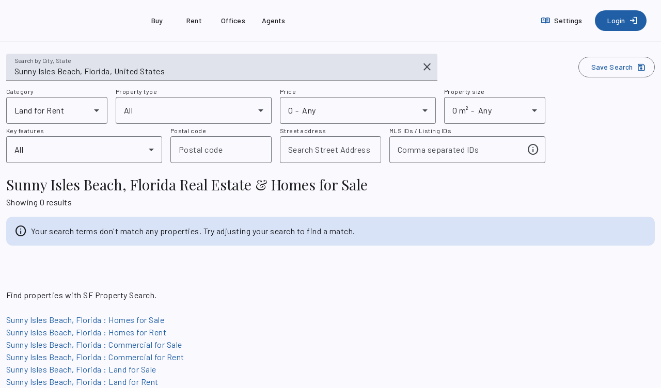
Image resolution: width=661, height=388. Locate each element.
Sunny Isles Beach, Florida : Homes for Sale (85, 320)
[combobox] (214, 71)
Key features (25, 130)
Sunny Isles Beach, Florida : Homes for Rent (86, 332)
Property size (464, 91)
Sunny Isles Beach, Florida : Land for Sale (81, 369)
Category (20, 91)
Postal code (188, 130)
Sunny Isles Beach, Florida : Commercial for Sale (94, 344)
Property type (136, 91)
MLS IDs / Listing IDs (420, 130)
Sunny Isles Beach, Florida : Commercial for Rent (95, 357)
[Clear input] (427, 67)
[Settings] (562, 20)
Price (288, 91)
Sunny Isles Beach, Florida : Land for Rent (82, 381)
